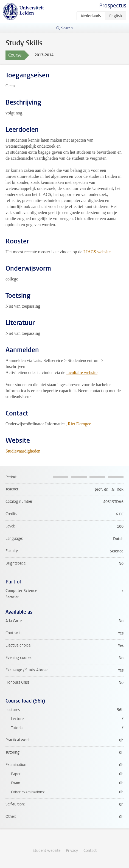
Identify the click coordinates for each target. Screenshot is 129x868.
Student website (46, 850)
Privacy (72, 850)
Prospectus (112, 5)
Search (67, 28)
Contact (90, 850)
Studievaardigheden (22, 451)
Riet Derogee (79, 424)
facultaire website (81, 372)
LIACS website (97, 251)
